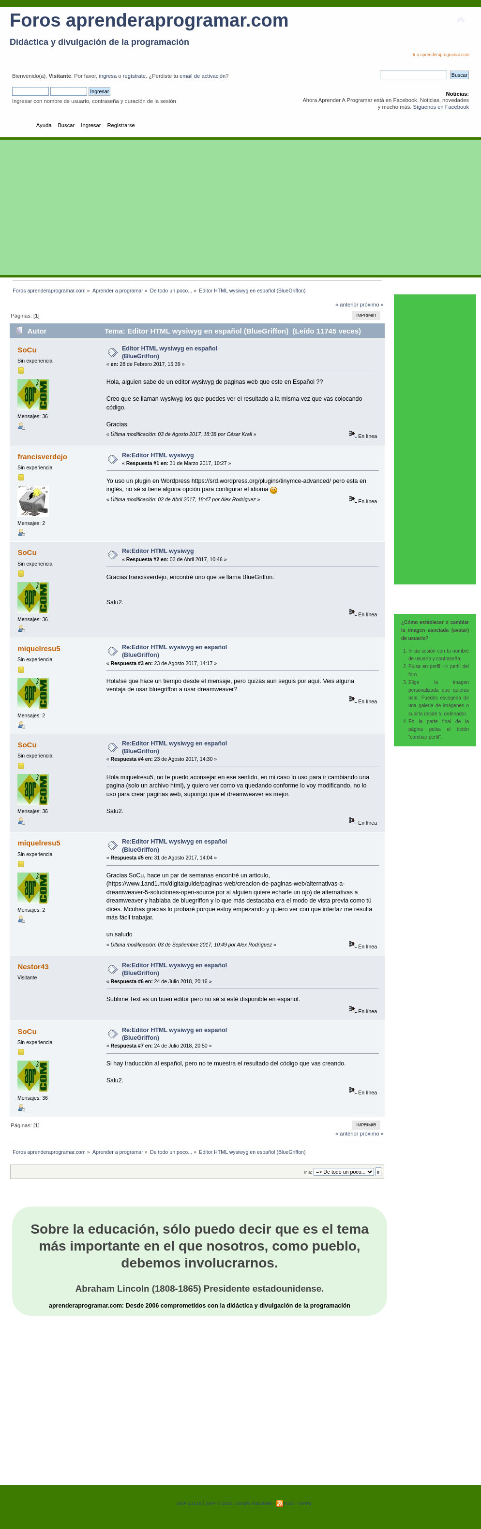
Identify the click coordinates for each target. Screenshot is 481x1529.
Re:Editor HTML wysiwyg (158, 455)
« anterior (346, 304)
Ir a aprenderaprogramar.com (441, 54)
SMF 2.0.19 (189, 1503)
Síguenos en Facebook (441, 107)
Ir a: (308, 1172)
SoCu (26, 350)
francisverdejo (42, 456)
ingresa (108, 76)
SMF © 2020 (218, 1503)
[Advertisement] (240, 207)
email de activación (202, 76)
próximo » (372, 304)
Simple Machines (253, 1503)
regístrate (134, 76)
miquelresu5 (38, 648)
